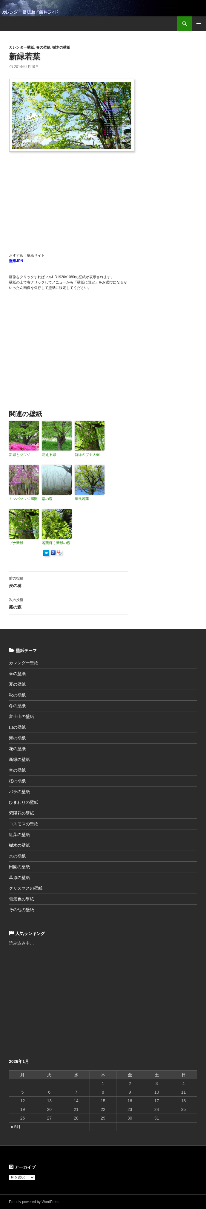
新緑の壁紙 (19, 759)
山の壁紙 (17, 727)
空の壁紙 (17, 770)
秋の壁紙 (17, 695)
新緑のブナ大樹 (87, 455)
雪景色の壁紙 (21, 899)
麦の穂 (68, 581)
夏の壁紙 (17, 684)
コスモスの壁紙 (23, 823)
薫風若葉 (82, 499)
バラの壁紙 (19, 791)
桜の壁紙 (17, 780)
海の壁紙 (17, 738)
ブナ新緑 (16, 543)
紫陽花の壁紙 (21, 813)
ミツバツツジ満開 (23, 499)
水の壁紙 (17, 856)
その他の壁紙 (21, 909)
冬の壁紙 (17, 705)
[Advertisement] (107, 199)
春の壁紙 (43, 47)
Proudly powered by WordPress (34, 1202)
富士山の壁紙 (21, 716)
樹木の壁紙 (61, 47)
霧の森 (47, 499)
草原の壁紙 (19, 877)
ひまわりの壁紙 (23, 802)
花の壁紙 (17, 748)
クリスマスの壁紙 (25, 888)
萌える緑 (49, 455)
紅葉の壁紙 (19, 834)
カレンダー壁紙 (21, 47)
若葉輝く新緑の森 (56, 543)
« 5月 (16, 1126)
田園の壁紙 (19, 866)
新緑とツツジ (19, 455)
